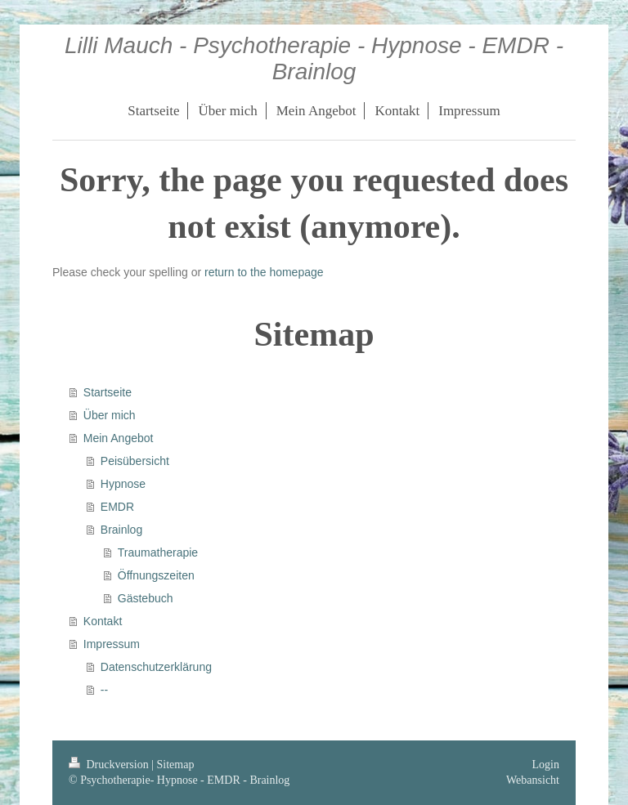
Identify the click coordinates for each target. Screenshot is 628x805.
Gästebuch (145, 598)
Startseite (107, 392)
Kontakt (102, 621)
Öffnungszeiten (156, 575)
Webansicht (532, 780)
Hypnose (123, 483)
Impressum (111, 644)
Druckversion (110, 764)
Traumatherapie (158, 552)
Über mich (109, 415)
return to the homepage (264, 272)
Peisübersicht (135, 460)
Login (545, 764)
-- (104, 689)
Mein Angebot (118, 438)
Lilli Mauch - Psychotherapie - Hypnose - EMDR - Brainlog (314, 58)
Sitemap (176, 764)
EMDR (117, 506)
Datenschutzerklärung (156, 666)
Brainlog (121, 529)
